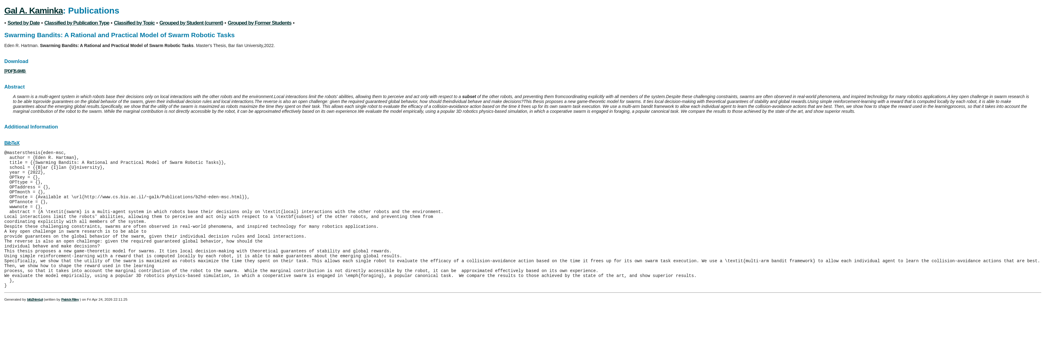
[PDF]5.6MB (15, 71)
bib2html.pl (35, 325)
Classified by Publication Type (76, 23)
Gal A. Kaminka (33, 10)
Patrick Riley (70, 325)
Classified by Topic (134, 23)
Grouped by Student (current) (191, 23)
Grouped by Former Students (259, 23)
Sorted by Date (24, 23)
